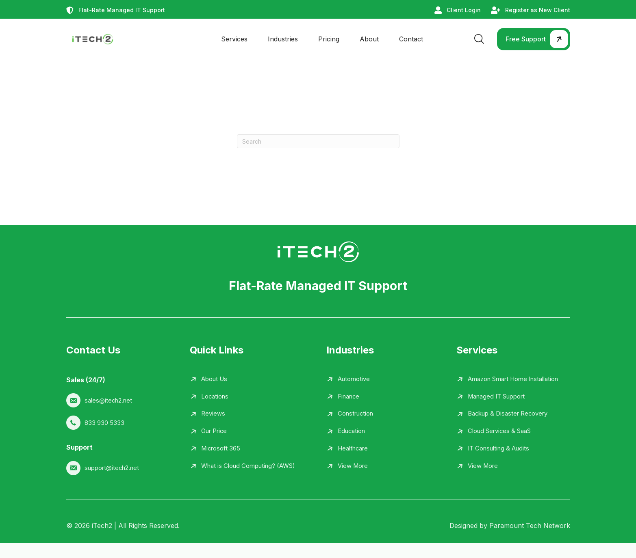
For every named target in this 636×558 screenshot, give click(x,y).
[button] (533, 39)
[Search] (318, 141)
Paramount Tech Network (529, 540)
